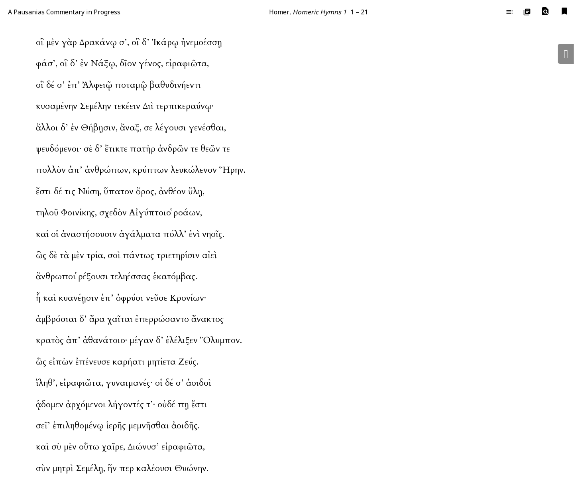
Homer (279, 12)
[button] (545, 11)
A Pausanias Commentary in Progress (64, 12)
